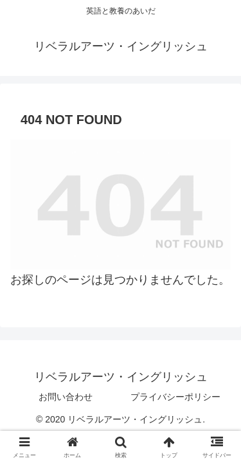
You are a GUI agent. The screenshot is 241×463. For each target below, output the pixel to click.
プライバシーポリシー (175, 397)
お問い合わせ (66, 397)
